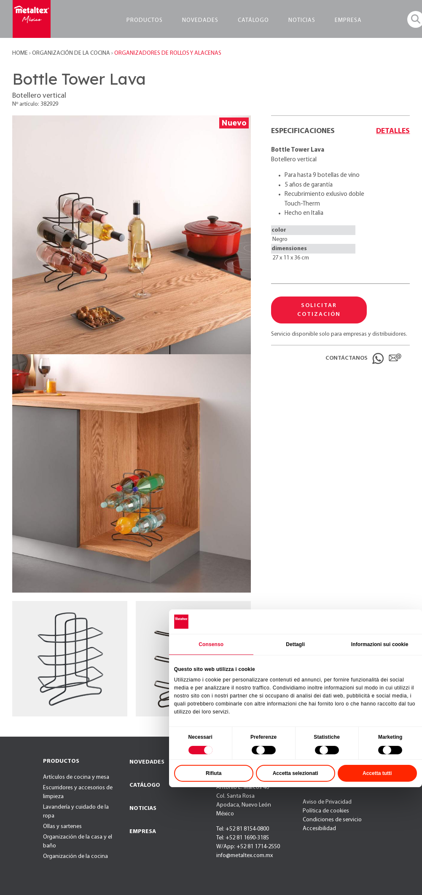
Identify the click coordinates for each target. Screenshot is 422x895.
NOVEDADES (146, 762)
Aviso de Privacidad (327, 802)
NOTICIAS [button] (301, 20)
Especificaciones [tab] (303, 131)
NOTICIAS (142, 808)
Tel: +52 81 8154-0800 (242, 829)
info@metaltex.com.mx (244, 855)
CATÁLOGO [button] (253, 20)
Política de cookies (326, 811)
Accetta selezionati (295, 773)
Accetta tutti (377, 773)
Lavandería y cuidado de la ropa (76, 811)
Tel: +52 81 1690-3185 (242, 838)
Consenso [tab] (211, 644)
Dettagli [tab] (295, 644)
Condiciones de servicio (332, 820)
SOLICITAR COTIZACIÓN (319, 310)
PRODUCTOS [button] (144, 20)
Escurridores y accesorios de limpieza (78, 792)
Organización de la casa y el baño (77, 841)
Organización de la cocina (75, 856)
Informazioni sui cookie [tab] (380, 644)
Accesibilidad (319, 829)
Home (20, 53)
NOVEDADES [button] (200, 20)
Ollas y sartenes (62, 826)
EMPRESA (142, 831)
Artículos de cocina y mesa (76, 777)
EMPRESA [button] (348, 20)
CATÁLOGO (144, 785)
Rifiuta (213, 773)
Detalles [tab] (393, 131)
